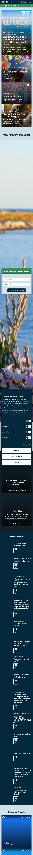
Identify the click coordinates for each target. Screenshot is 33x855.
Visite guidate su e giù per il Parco (21, 660)
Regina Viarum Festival (21, 753)
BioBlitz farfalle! (19, 677)
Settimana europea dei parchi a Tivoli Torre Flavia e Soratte (21, 643)
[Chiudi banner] (30, 390)
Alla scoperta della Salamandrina (20, 624)
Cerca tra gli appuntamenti (17, 290)
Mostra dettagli (23, 445)
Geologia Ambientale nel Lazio (22, 735)
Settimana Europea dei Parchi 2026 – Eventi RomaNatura (21, 774)
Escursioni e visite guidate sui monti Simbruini (19, 792)
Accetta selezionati (16, 456)
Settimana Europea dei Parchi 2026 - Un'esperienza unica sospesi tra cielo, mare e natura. (21, 583)
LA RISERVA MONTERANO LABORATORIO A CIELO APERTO (22, 719)
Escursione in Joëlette (21, 561)
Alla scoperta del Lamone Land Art (19, 544)
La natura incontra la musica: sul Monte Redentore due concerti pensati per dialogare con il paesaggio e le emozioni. (21, 605)
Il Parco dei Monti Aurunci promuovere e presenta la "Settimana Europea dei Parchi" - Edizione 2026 (21, 698)
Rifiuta (16, 462)
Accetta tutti (16, 450)
